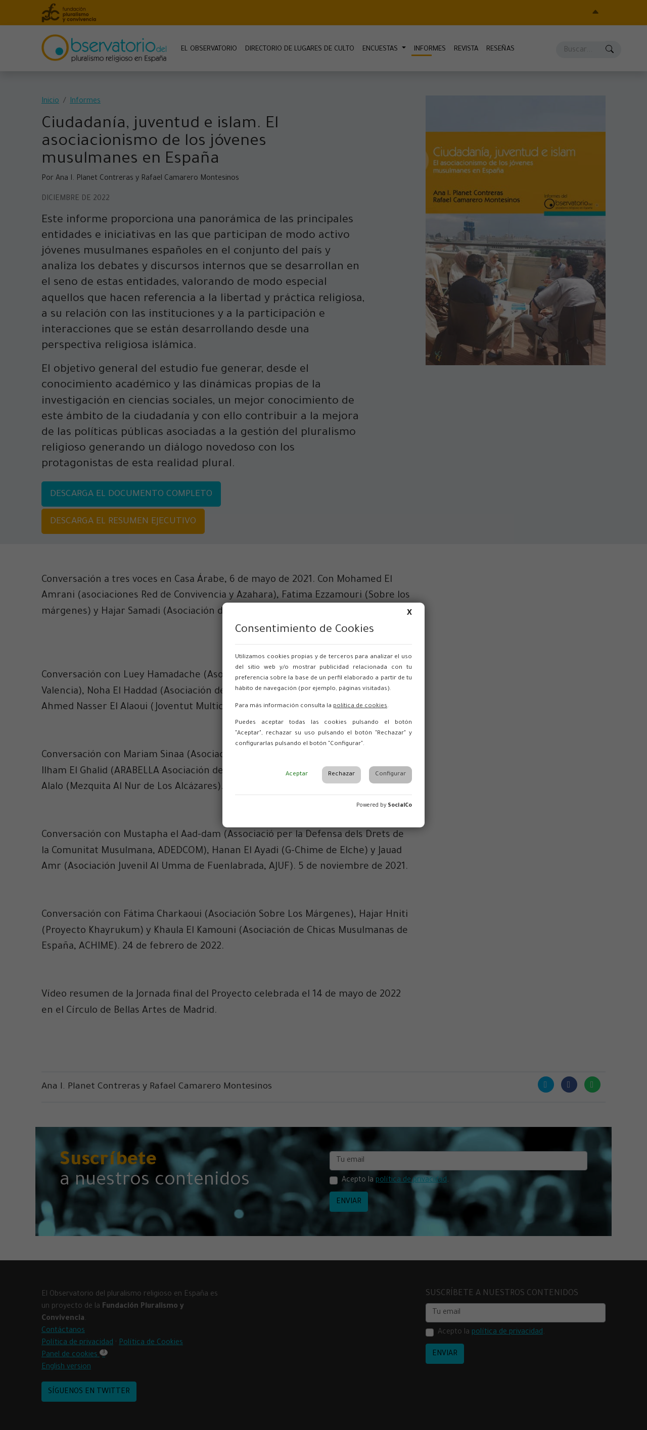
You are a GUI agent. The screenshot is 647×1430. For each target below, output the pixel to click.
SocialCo (400, 806)
